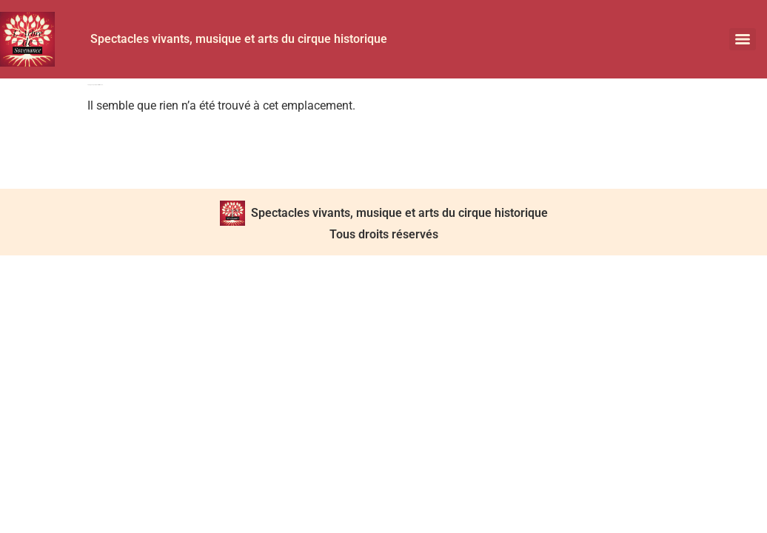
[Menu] (742, 39)
